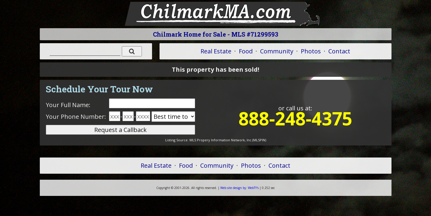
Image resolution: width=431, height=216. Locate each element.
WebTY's (239, 188)
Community (276, 51)
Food (246, 51)
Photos (311, 51)
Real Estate (216, 51)
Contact (339, 51)
